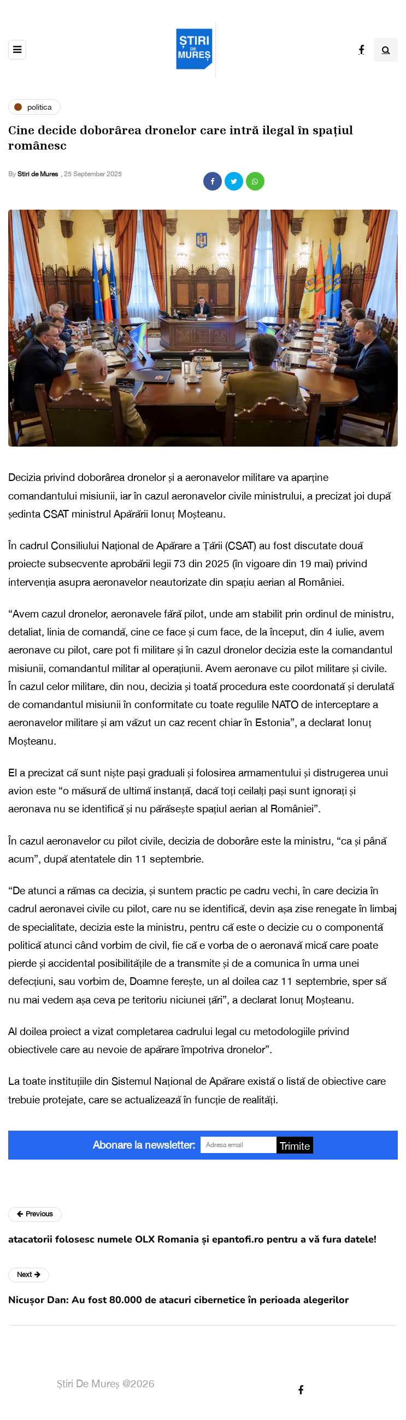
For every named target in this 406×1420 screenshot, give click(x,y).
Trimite (295, 1146)
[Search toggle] (386, 50)
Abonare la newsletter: (144, 1145)
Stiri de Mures (37, 174)
